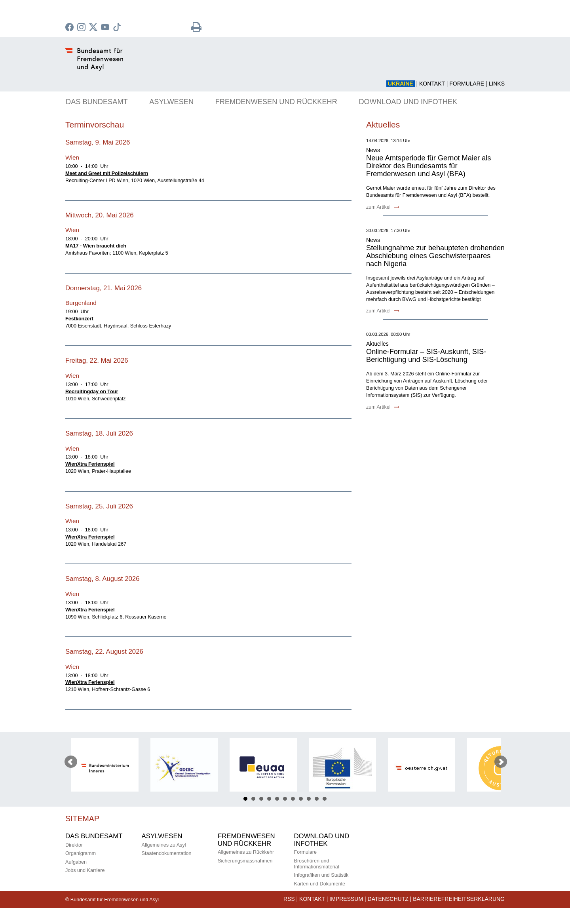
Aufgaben (76, 862)
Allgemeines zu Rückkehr (246, 852)
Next (500, 762)
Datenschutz (388, 899)
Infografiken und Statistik (321, 875)
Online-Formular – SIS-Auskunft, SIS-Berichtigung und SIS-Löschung (426, 356)
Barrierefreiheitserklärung (459, 899)
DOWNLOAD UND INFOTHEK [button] (408, 102)
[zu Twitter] (94, 28)
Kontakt (432, 83)
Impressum (346, 899)
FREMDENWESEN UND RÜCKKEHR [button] (276, 102)
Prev (71, 762)
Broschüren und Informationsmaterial (316, 864)
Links (497, 83)
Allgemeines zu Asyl (164, 845)
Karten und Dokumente (320, 884)
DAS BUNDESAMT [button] (97, 102)
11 (325, 799)
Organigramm (80, 853)
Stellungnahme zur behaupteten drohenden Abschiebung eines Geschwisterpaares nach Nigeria (435, 256)
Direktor (74, 845)
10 (317, 799)
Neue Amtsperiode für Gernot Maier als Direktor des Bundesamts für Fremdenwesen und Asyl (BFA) (428, 166)
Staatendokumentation (167, 853)
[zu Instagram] (82, 28)
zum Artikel (382, 207)
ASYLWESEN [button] (171, 102)
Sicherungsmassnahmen (245, 861)
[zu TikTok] (118, 28)
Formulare (466, 83)
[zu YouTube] (106, 28)
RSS (289, 899)
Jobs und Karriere (84, 870)
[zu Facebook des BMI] (70, 28)
